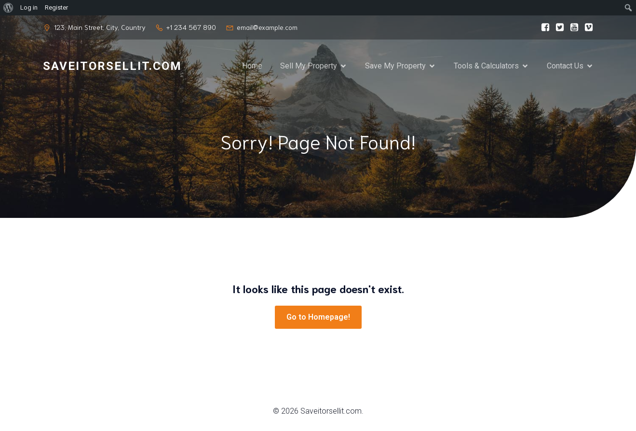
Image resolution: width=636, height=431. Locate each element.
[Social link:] (543, 27)
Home (252, 65)
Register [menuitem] (56, 7)
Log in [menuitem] (29, 7)
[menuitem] (8, 7)
